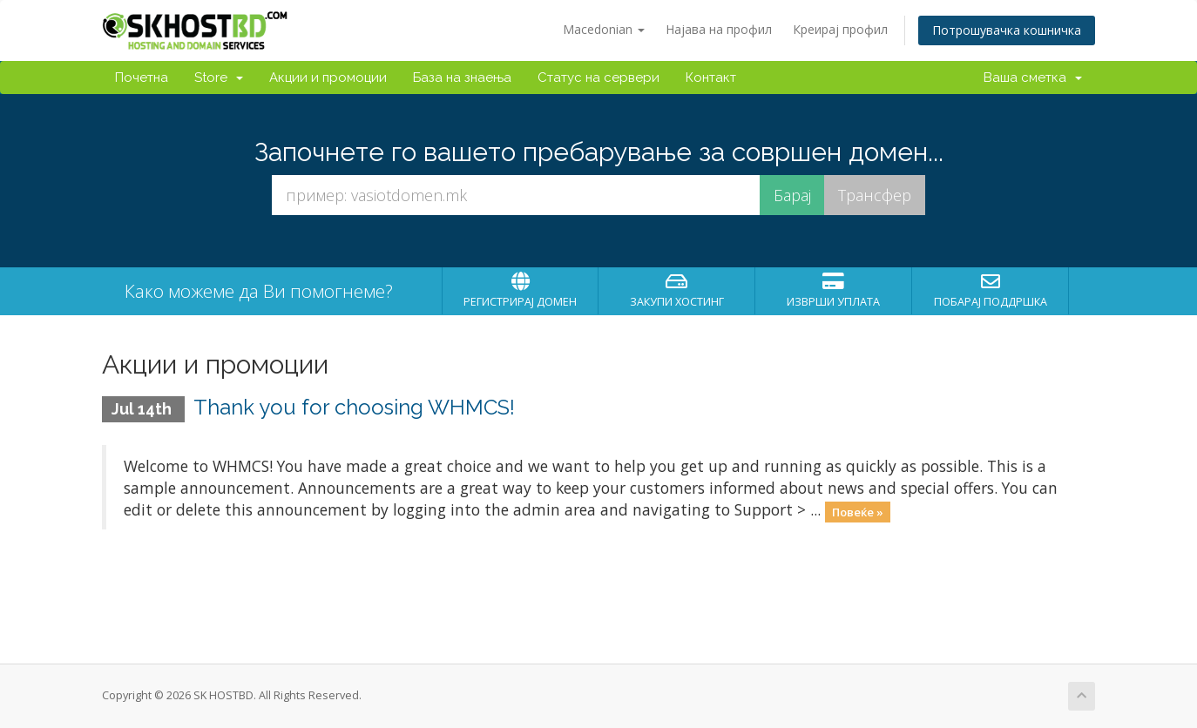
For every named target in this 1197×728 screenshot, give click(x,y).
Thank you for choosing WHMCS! (354, 407)
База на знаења (462, 77)
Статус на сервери (598, 77)
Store (218, 77)
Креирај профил (840, 29)
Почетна (141, 77)
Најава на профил (719, 29)
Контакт (711, 77)
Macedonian (604, 29)
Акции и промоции (328, 77)
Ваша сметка (1033, 77)
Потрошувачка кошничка (1006, 30)
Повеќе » (857, 511)
